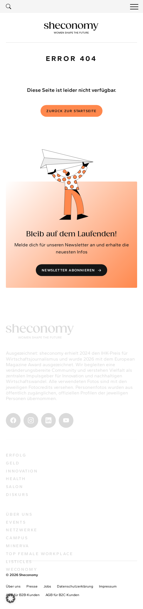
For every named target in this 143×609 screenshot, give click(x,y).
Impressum (108, 586)
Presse (32, 586)
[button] (10, 598)
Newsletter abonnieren (72, 271)
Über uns (13, 586)
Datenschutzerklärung (75, 586)
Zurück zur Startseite (71, 112)
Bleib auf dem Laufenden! (71, 235)
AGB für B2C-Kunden (62, 595)
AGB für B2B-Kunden (23, 595)
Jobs (47, 586)
